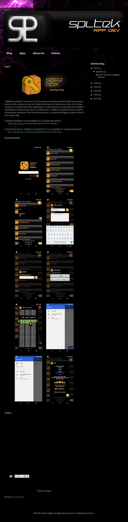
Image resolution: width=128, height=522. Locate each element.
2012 (96, 98)
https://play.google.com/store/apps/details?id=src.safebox (33, 123)
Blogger (90, 513)
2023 (96, 68)
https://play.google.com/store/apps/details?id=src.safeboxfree (35, 132)
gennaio (100, 71)
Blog (9, 53)
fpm (73, 513)
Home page (44, 490)
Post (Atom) (18, 497)
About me (38, 53)
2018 (96, 83)
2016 (96, 87)
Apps (23, 53)
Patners (55, 53)
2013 (96, 95)
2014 (96, 91)
